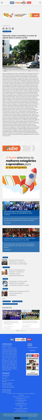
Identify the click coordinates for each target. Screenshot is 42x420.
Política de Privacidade (32, 416)
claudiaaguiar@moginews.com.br (21, 403)
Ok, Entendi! (17, 418)
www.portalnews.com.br (6, 392)
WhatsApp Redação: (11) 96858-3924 (21, 408)
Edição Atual (33, 374)
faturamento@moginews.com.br (21, 400)
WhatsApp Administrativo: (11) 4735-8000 (21, 396)
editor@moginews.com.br (21, 410)
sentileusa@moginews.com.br (21, 405)
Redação (21, 406)
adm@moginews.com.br (21, 398)
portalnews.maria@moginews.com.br (21, 411)
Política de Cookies (24, 418)
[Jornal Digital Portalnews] (32, 362)
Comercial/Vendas (21, 401)
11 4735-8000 (21, 395)
